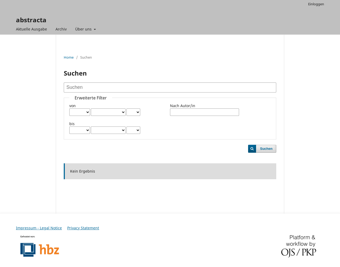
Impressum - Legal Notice (39, 227)
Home (69, 57)
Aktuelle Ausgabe (31, 29)
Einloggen (316, 4)
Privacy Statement (83, 227)
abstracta (31, 19)
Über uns (84, 29)
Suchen (266, 149)
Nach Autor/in (182, 105)
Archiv (61, 29)
